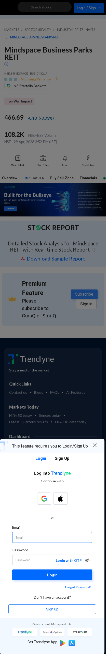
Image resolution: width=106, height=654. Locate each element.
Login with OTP (69, 560)
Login (52, 574)
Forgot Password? (78, 587)
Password (20, 550)
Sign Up (52, 609)
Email (16, 527)
